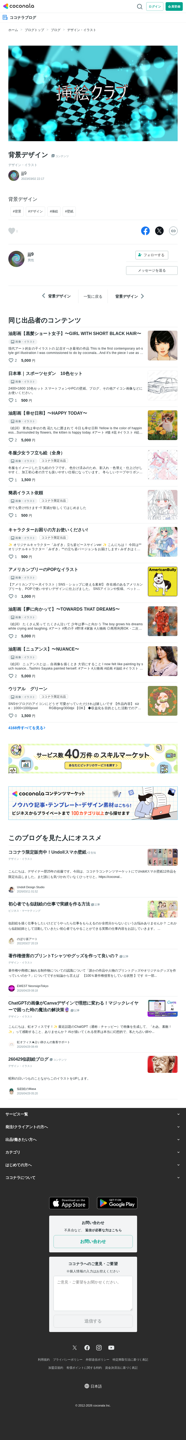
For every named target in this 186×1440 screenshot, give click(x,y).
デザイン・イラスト (81, 30)
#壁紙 (69, 211)
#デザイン (35, 211)
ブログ (55, 30)
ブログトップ (34, 30)
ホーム (13, 30)
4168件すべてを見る (27, 728)
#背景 (17, 211)
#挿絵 (54, 211)
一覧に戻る (93, 296)
